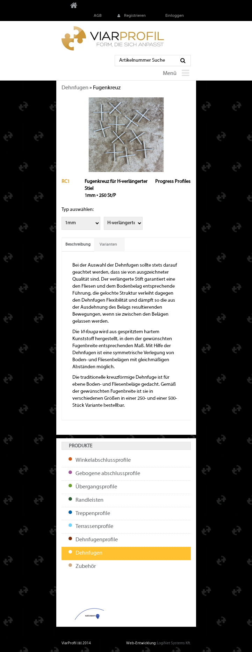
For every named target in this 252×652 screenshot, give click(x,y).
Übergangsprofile (96, 487)
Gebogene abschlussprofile (107, 473)
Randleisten (89, 500)
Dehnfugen (75, 88)
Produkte (80, 446)
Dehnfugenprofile (96, 540)
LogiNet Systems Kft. (174, 643)
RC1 (66, 181)
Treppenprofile (92, 513)
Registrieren (131, 16)
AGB (97, 16)
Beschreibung (78, 244)
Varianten (108, 244)
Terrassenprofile (94, 526)
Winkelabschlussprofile (103, 460)
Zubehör (85, 566)
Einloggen (174, 16)
